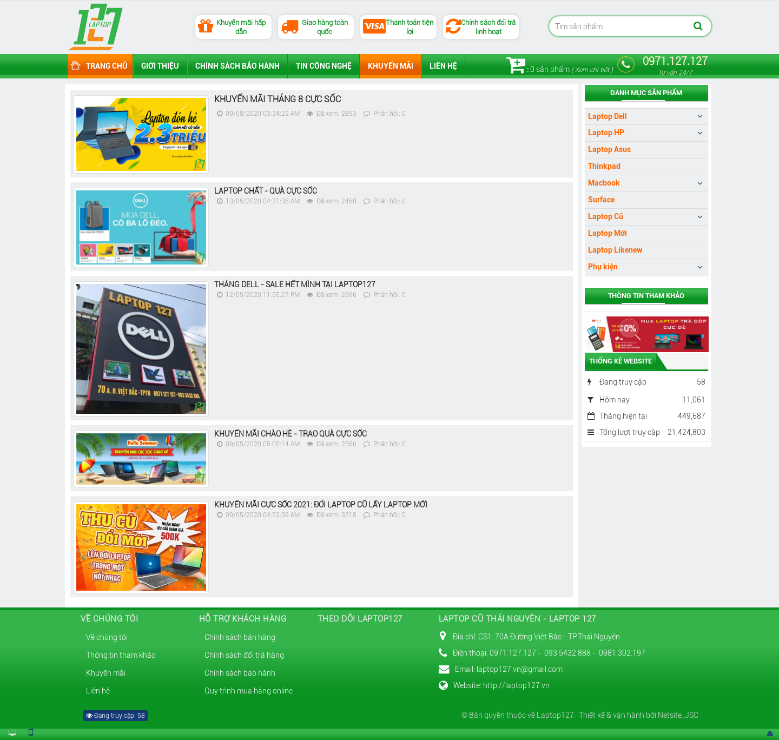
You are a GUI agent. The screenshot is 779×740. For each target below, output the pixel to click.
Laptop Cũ (605, 216)
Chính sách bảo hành (237, 66)
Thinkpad (604, 166)
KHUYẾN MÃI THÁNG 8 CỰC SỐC (277, 99)
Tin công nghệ (324, 66)
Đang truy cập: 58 (115, 715)
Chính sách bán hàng (239, 637)
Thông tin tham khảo (121, 655)
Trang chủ (107, 66)
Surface (601, 199)
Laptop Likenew (615, 250)
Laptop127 (555, 715)
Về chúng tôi (107, 637)
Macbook (604, 183)
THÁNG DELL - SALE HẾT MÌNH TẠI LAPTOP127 (294, 284)
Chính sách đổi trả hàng (244, 655)
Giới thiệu (160, 66)
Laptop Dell (607, 116)
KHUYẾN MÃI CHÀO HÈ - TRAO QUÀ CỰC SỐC (290, 434)
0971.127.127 (675, 65)
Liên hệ (443, 66)
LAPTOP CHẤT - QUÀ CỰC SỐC (265, 191)
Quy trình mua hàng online (248, 690)
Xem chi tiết (592, 70)
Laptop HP (606, 132)
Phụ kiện (603, 266)
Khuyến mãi (390, 66)
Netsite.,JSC (677, 715)
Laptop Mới (607, 233)
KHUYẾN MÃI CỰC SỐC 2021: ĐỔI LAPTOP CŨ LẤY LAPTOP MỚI (320, 504)
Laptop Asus (609, 149)
